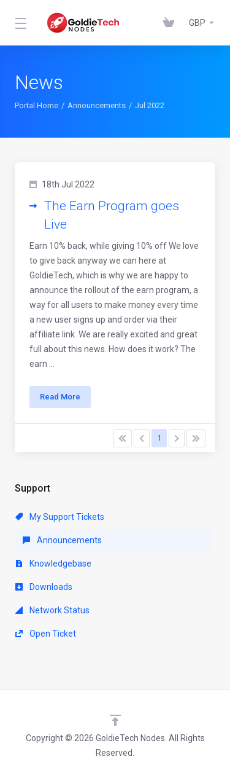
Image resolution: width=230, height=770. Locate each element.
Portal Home (36, 105)
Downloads (43, 587)
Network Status (52, 610)
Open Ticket (45, 633)
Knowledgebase (53, 563)
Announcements (96, 105)
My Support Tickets (59, 517)
